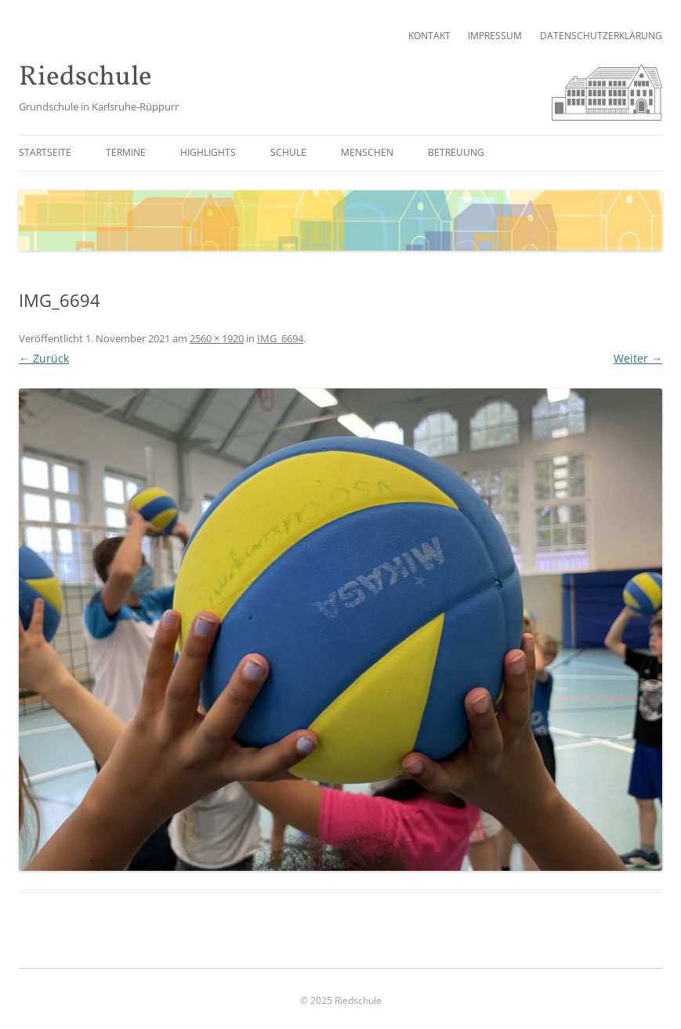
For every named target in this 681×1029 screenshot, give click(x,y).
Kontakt (429, 35)
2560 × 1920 (217, 338)
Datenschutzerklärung (601, 35)
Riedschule (85, 78)
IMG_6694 (280, 338)
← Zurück (44, 358)
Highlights (208, 152)
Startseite (45, 152)
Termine (126, 152)
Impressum (495, 35)
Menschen (367, 152)
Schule (288, 152)
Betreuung (456, 152)
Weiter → (638, 358)
